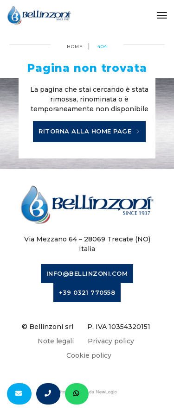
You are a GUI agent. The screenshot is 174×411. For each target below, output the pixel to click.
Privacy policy (111, 341)
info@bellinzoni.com (87, 273)
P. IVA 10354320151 (118, 326)
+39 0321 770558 (87, 292)
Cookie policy (88, 355)
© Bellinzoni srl (47, 326)
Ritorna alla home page (89, 131)
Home (75, 47)
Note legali (56, 341)
